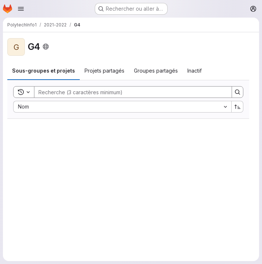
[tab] (43, 71)
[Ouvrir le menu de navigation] (21, 9)
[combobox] (122, 107)
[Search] (129, 92)
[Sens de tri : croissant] (237, 107)
